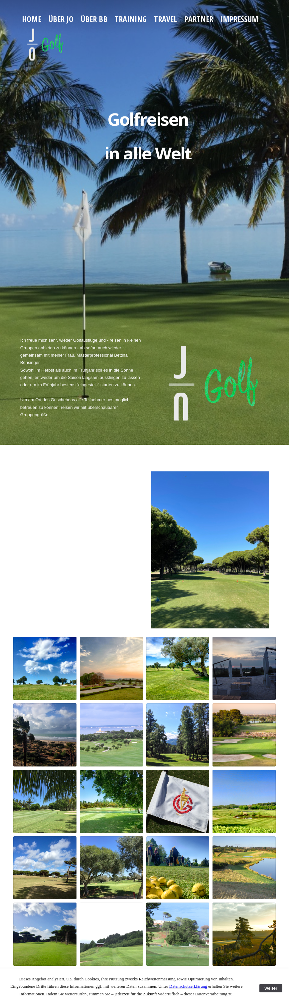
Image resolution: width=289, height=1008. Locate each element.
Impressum (239, 18)
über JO (61, 18)
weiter (270, 988)
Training (131, 18)
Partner (198, 18)
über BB (94, 18)
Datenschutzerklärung (188, 986)
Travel (165, 18)
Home (31, 18)
